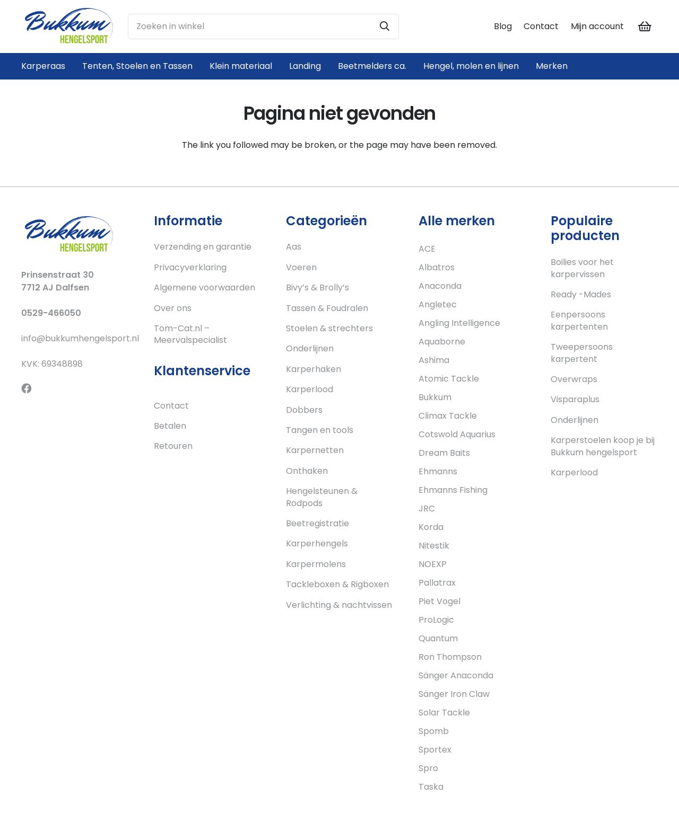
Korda (431, 527)
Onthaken (307, 471)
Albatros (437, 267)
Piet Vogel (439, 601)
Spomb (434, 731)
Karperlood (309, 389)
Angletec (438, 304)
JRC (427, 508)
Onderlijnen (310, 348)
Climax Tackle (448, 416)
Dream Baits (444, 453)
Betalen (170, 426)
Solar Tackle (444, 712)
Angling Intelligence (459, 323)
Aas (293, 247)
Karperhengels (317, 543)
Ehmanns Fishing (453, 490)
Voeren (301, 267)
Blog (503, 26)
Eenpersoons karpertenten (579, 320)
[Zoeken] (384, 26)
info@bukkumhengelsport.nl (80, 338)
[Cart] (645, 26)
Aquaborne (442, 341)
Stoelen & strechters (329, 328)
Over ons (172, 308)
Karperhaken (313, 369)
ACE (427, 249)
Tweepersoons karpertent (582, 353)
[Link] (68, 26)
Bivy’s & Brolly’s (317, 287)
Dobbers (304, 410)
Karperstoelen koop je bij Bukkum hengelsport (603, 446)
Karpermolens (316, 564)
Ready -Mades (581, 294)
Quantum (438, 638)
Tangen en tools (319, 430)
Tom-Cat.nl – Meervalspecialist (190, 334)
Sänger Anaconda (456, 675)
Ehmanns (438, 471)
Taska (431, 787)
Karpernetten (315, 450)
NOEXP (433, 564)
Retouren (173, 446)
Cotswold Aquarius (457, 434)
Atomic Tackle (449, 379)
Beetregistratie (317, 523)
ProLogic (436, 620)
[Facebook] (26, 388)
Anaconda (440, 286)
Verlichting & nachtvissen (339, 605)
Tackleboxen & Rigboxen (337, 584)
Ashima (434, 360)
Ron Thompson (450, 657)
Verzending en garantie (202, 247)
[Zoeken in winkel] (263, 26)
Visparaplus (575, 399)
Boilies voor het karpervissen (582, 268)
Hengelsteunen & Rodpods (322, 497)
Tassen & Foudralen (327, 308)
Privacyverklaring (190, 267)
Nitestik (434, 546)
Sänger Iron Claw (454, 694)
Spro (428, 768)
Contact (541, 26)
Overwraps (574, 379)
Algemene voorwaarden (204, 287)
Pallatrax (437, 583)
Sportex (435, 750)
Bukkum (435, 397)
